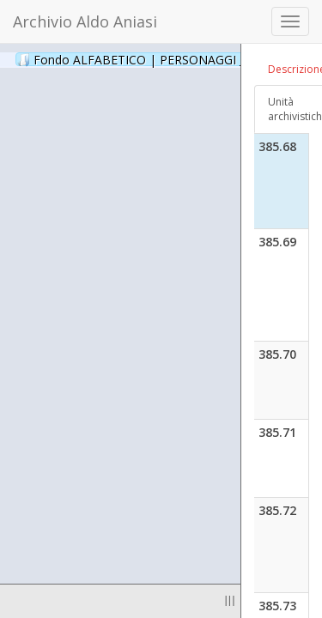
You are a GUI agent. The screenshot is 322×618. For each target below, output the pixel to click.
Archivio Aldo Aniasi (85, 21)
